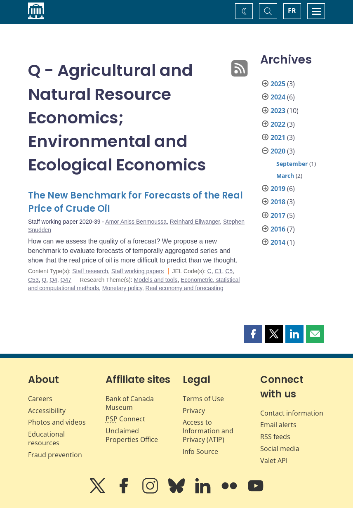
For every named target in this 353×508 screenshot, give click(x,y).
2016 (278, 229)
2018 (278, 201)
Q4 (53, 279)
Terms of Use (203, 398)
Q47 (66, 279)
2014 (278, 242)
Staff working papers (137, 271)
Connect (125, 418)
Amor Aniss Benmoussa (136, 221)
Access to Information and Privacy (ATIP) (208, 431)
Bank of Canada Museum (130, 403)
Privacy (194, 410)
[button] (253, 334)
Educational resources (46, 438)
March (285, 176)
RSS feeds (275, 436)
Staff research (90, 271)
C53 (33, 279)
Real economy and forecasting (185, 288)
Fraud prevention (55, 454)
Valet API (273, 460)
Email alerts (278, 424)
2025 (278, 83)
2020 (278, 151)
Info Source (200, 451)
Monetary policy (122, 288)
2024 (278, 97)
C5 (229, 271)
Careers (40, 398)
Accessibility (47, 410)
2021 (278, 137)
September (292, 164)
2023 (278, 110)
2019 (278, 188)
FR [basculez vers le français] (292, 10)
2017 (278, 215)
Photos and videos (57, 422)
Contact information (291, 413)
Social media (279, 448)
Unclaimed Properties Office (132, 435)
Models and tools (156, 279)
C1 (218, 271)
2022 (278, 124)
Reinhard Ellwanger (195, 221)
